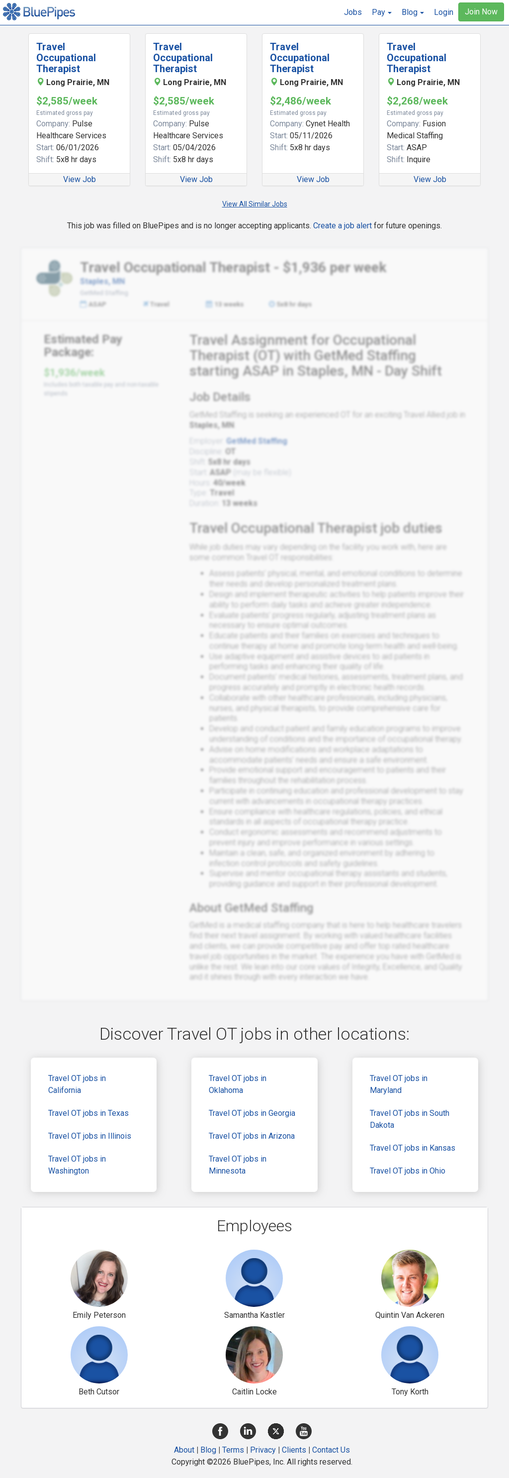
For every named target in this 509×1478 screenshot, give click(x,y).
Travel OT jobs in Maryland (398, 1084)
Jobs (353, 12)
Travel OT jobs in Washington (77, 1165)
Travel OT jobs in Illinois (89, 1136)
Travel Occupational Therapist (66, 58)
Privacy (263, 1450)
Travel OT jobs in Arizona (252, 1136)
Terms (233, 1450)
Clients (294, 1450)
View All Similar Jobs (254, 204)
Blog (208, 1450)
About (184, 1450)
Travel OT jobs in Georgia (252, 1113)
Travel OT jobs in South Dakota (409, 1119)
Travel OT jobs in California (77, 1084)
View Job (79, 179)
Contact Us (331, 1450)
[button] (382, 12)
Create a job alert (342, 225)
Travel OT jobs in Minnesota (237, 1165)
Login (443, 12)
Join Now (481, 11)
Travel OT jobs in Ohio (407, 1171)
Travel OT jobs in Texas (88, 1113)
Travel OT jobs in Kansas (412, 1148)
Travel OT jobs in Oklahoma (237, 1084)
